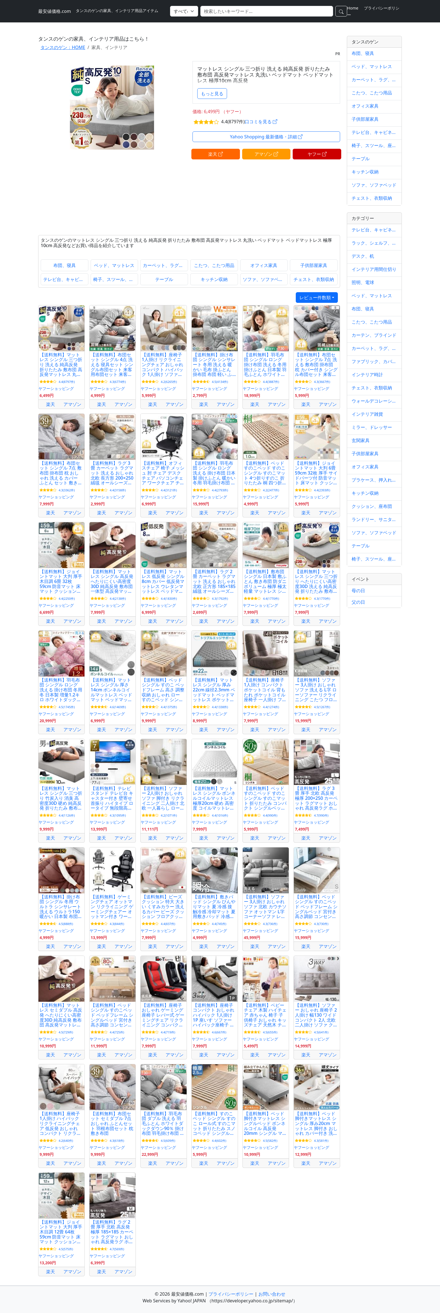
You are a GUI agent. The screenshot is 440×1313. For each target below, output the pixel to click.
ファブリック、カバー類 (374, 361)
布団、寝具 (64, 265)
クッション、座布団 (372, 506)
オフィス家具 (263, 265)
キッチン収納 (214, 279)
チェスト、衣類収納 (314, 279)
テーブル (164, 279)
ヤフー (317, 154)
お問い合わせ (271, 1294)
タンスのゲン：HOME (62, 47)
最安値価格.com (54, 11)
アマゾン (266, 154)
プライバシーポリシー (230, 1294)
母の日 (358, 590)
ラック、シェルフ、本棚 (374, 243)
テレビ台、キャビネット (65, 279)
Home (352, 8)
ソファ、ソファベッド (265, 279)
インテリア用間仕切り (374, 269)
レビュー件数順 (315, 297)
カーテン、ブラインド (374, 335)
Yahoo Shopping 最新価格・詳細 (266, 137)
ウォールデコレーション (374, 401)
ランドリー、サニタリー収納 (374, 519)
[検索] (266, 11)
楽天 (215, 154)
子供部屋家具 (313, 265)
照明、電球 (363, 282)
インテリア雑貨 (367, 414)
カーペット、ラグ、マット (165, 265)
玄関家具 (361, 440)
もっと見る (212, 93)
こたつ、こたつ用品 (214, 265)
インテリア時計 (367, 374)
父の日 (358, 602)
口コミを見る (261, 121)
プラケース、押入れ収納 (374, 480)
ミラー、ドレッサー (372, 427)
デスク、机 (363, 256)
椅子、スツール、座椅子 (115, 279)
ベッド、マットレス (114, 265)
